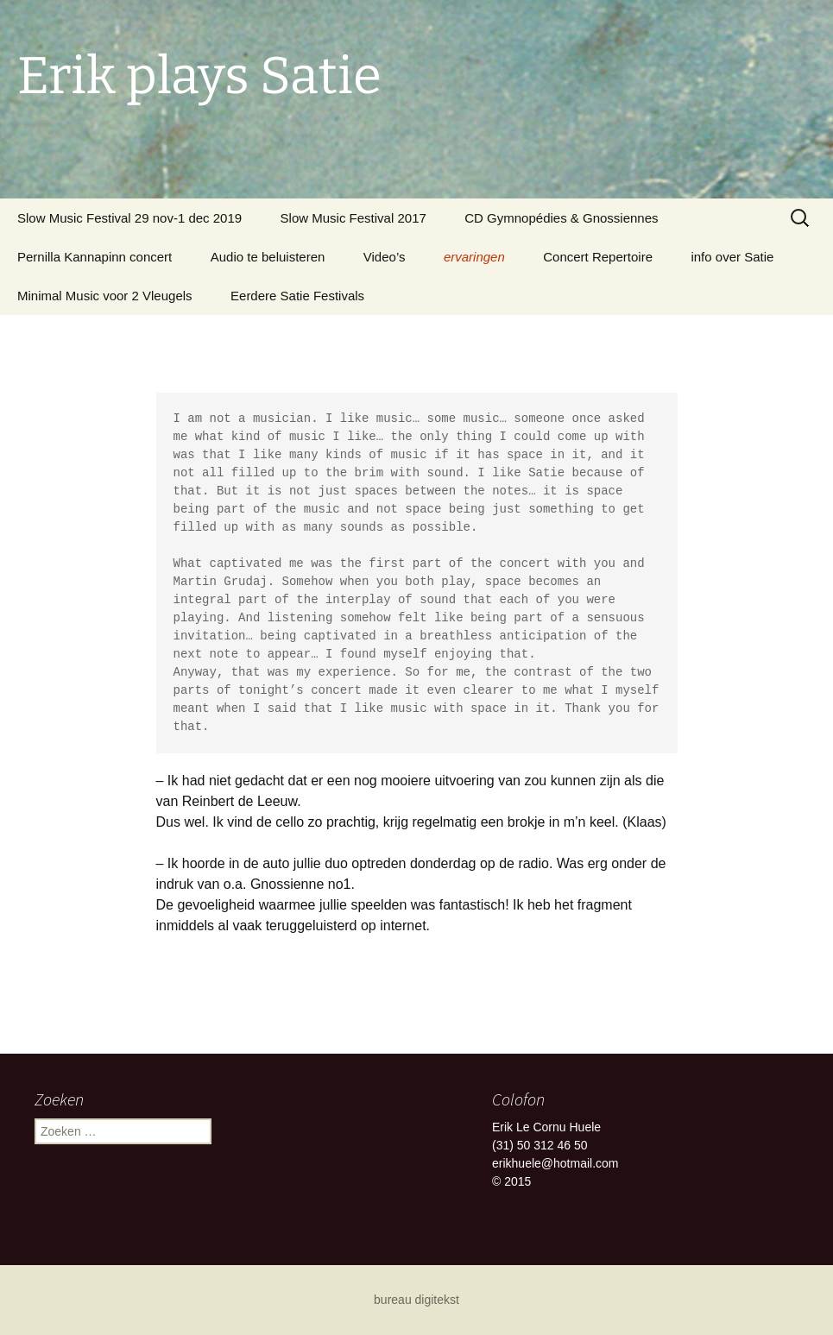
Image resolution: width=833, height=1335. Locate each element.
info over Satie (732, 256)
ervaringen (474, 256)
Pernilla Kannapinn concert (94, 256)
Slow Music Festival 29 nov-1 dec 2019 (129, 218)
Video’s (384, 256)
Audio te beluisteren (268, 256)
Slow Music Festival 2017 (353, 218)
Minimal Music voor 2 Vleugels (104, 295)
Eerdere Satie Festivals (297, 295)
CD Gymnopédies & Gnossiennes (561, 218)
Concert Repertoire (598, 256)
